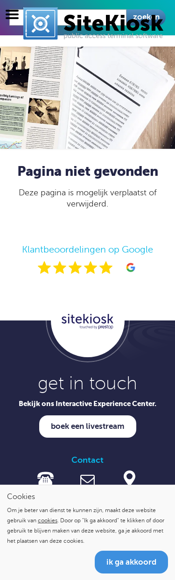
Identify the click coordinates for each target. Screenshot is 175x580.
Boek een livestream (88, 426)
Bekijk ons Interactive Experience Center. (87, 403)
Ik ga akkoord (131, 562)
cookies (47, 520)
